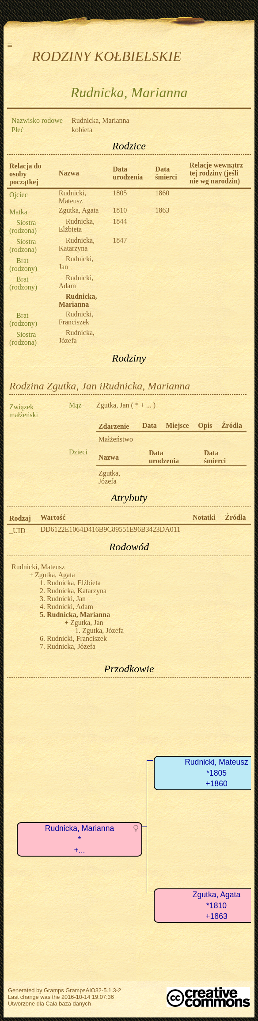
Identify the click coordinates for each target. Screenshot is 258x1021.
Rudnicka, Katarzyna (77, 244)
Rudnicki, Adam (70, 606)
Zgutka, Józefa (109, 477)
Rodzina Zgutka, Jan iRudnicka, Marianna (99, 386)
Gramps (54, 990)
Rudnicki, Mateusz (73, 197)
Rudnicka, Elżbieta (77, 225)
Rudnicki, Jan (66, 598)
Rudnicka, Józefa (77, 336)
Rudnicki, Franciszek (76, 318)
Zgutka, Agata (79, 210)
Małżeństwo (116, 439)
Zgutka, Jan (112, 405)
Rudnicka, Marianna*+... (79, 839)
